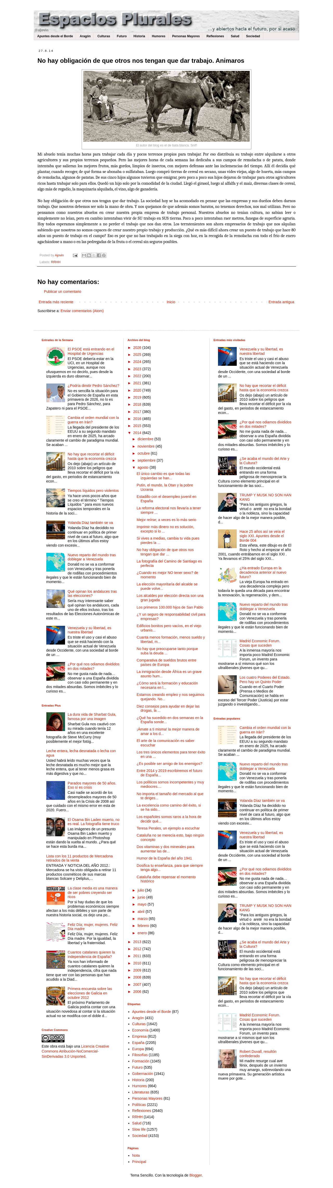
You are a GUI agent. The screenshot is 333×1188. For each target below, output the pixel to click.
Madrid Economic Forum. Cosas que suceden (260, 643)
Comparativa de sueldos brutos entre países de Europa (166, 662)
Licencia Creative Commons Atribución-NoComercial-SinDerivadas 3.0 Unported (75, 1051)
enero (143, 933)
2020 (137, 390)
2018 (137, 404)
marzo (143, 919)
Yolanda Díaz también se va (90, 523)
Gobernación (142, 1074)
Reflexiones (215, 36)
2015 (137, 426)
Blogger (195, 1175)
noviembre (147, 446)
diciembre (146, 439)
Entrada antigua (281, 302)
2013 (137, 942)
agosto (144, 467)
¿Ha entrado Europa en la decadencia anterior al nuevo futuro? (263, 572)
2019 (137, 397)
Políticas (139, 1105)
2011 (137, 956)
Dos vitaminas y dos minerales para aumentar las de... (165, 849)
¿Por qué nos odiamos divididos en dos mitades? (93, 666)
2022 (137, 376)
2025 (137, 354)
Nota (136, 1155)
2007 (137, 984)
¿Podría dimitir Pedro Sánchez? (93, 385)
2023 (137, 369)
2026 (137, 347)
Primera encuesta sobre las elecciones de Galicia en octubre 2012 (90, 993)
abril (141, 911)
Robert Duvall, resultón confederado (258, 1053)
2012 (137, 949)
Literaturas (140, 1092)
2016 (137, 419)
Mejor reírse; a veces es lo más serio (166, 520)
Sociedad (253, 36)
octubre (144, 453)
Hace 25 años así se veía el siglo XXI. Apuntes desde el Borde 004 (262, 535)
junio (142, 897)
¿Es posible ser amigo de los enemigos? (169, 764)
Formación (140, 1061)
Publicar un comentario (62, 291)
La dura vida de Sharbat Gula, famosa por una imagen (92, 716)
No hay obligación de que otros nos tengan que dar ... (165, 552)
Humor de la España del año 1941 (164, 858)
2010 (137, 963)
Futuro (122, 36)
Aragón (85, 36)
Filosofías (140, 1055)
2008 (137, 977)
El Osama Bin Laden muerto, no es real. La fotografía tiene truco (93, 822)
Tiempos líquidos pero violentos (93, 490)
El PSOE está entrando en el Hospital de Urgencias (91, 351)
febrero (144, 926)
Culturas (103, 36)
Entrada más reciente (56, 302)
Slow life (139, 1129)
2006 (137, 991)
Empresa (139, 1036)
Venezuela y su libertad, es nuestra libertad (89, 630)
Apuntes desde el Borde (55, 36)
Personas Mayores (186, 36)
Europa (138, 1049)
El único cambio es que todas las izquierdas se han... (163, 476)
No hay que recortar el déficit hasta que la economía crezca (92, 456)
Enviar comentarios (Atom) (82, 311)
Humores (158, 36)
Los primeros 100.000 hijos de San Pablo (170, 607)
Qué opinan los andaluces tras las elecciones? (92, 593)
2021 (137, 383)
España (138, 1043)
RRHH (55, 262)
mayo (143, 904)
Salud (235, 36)
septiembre (147, 460)
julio (141, 890)
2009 (137, 970)
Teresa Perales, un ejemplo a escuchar (168, 828)
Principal (139, 1162)
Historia (139, 36)
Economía (140, 1030)
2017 (137, 412)
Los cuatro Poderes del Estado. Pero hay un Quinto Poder (265, 679)
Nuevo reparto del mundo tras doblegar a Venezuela (92, 557)
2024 (137, 362)
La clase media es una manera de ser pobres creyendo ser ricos (92, 892)
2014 (137, 433)
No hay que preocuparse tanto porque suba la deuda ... (167, 651)
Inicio (171, 302)
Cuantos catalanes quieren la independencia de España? (91, 954)
